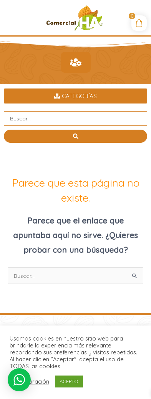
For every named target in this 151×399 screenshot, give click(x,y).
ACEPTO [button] (69, 381)
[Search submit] (75, 136)
